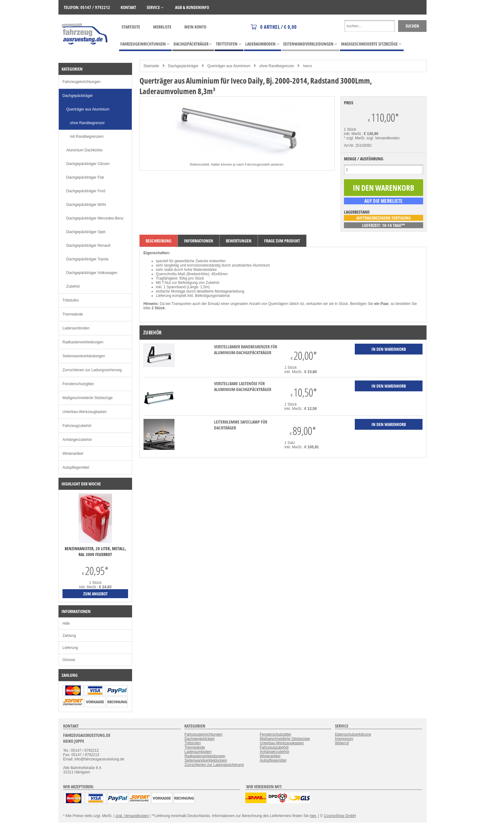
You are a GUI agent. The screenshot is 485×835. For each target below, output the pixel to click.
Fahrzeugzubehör (77, 426)
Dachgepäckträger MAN (86, 204)
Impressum (344, 739)
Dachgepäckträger (183, 66)
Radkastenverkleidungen (82, 342)
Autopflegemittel (75, 467)
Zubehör (73, 286)
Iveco (307, 66)
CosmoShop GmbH (340, 816)
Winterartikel (72, 453)
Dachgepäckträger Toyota (87, 259)
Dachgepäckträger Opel (85, 232)
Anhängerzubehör (77, 439)
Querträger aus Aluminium (228, 66)
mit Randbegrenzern (87, 136)
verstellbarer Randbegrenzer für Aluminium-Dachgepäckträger (245, 349)
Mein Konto (195, 27)
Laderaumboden (75, 328)
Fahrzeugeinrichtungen (81, 82)
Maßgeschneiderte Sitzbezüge (87, 398)
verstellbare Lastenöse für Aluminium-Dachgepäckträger (242, 386)
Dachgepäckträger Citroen (87, 164)
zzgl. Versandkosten (382, 138)
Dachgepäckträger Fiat (85, 177)
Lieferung (70, 648)
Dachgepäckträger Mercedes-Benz (94, 218)
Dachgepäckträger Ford (85, 191)
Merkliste (162, 27)
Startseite (131, 27)
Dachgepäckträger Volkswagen (91, 273)
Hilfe (66, 623)
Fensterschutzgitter (78, 384)
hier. (313, 816)
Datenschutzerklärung (353, 734)
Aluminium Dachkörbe (84, 150)
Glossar (68, 660)
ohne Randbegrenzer (276, 66)
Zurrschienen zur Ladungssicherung (92, 370)
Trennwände (72, 314)
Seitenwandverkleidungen (83, 356)
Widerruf (342, 743)
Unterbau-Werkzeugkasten (84, 412)
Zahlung (69, 635)
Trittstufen (70, 300)
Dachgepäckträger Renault (88, 245)
